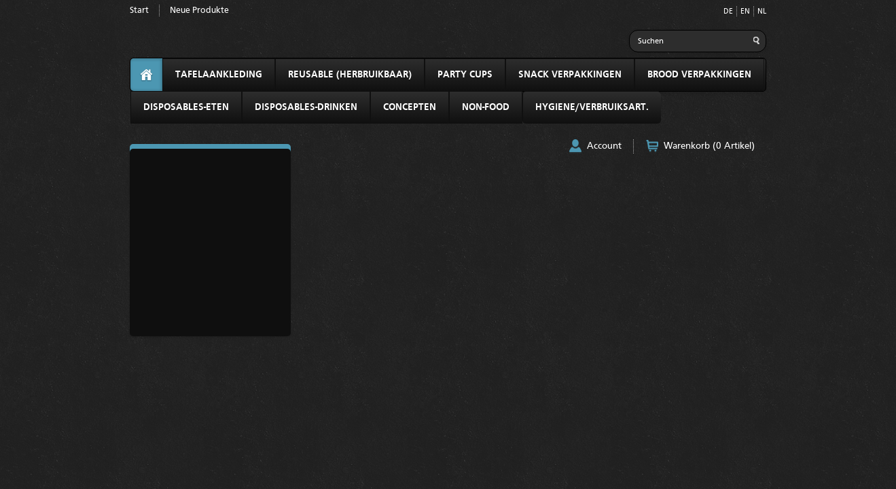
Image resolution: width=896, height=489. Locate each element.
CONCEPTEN (409, 107)
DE (728, 12)
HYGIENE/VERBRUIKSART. (592, 107)
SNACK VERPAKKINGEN (570, 74)
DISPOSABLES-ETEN (186, 107)
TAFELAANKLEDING (218, 74)
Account (604, 146)
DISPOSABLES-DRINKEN (306, 107)
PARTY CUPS (464, 74)
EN (745, 12)
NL (761, 12)
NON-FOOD (485, 107)
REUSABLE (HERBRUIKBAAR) (350, 74)
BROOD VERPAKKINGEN (699, 74)
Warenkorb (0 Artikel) (709, 146)
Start (139, 10)
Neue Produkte (199, 10)
